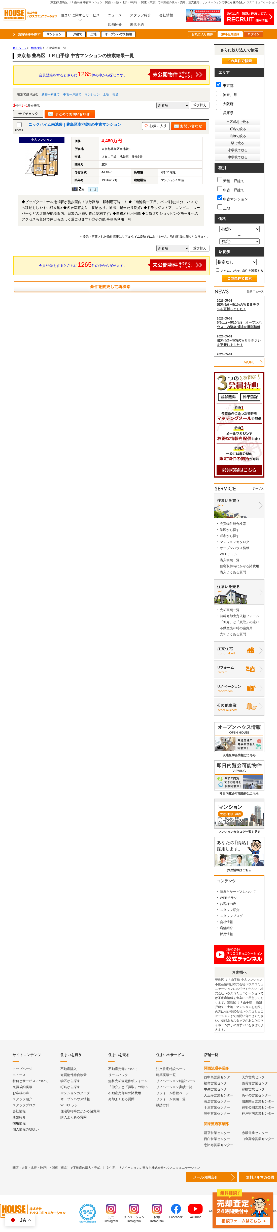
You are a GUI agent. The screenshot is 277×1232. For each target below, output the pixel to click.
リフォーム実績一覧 (171, 1099)
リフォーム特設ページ (172, 1093)
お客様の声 (228, 904)
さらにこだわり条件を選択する (239, 270)
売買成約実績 (22, 1087)
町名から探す (229, 536)
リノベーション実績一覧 (174, 1087)
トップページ (22, 1069)
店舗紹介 (115, 24)
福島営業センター (217, 1083)
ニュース (115, 15)
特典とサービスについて (238, 892)
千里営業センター (217, 1107)
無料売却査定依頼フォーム (239, 616)
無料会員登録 (230, 34)
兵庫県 (224, 113)
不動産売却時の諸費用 (236, 628)
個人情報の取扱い (26, 1129)
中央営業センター (217, 1089)
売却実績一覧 (229, 610)
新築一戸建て (51, 94)
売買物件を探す (29, 34)
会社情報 (166, 15)
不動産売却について (123, 1069)
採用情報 (226, 934)
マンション (54, 34)
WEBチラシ (228, 554)
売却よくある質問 (233, 634)
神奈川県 (226, 95)
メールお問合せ (205, 1177)
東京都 (224, 86)
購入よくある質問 (233, 572)
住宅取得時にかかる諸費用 (239, 566)
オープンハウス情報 (118, 34)
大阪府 (224, 104)
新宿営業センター (217, 1133)
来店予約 (137, 24)
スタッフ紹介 (140, 15)
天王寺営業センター (218, 1095)
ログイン (254, 34)
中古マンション (232, 198)
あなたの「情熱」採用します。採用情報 (248, 17)
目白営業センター (217, 1139)
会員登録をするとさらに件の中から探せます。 (122, 74)
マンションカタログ (234, 542)
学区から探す (229, 530)
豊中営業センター (217, 1113)
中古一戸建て (72, 94)
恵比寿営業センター (218, 1145)
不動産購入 (68, 1069)
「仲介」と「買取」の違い (239, 622)
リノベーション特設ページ (175, 1081)
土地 (93, 34)
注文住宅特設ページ (171, 1069)
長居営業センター (217, 1101)
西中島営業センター (218, 1077)
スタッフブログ (231, 916)
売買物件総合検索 (233, 524)
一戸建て (76, 34)
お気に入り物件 (202, 34)
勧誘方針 (162, 1105)
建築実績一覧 (166, 1075)
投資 (116, 94)
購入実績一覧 (229, 560)
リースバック (118, 1075)
